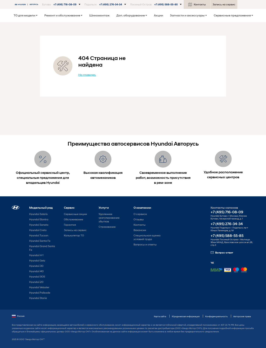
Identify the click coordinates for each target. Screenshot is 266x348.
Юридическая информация (186, 316)
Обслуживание (73, 219)
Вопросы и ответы (145, 244)
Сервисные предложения (233, 15)
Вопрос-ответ (222, 252)
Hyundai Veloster (39, 287)
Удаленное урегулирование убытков (109, 217)
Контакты (197, 4)
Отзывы (139, 219)
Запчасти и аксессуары (188, 15)
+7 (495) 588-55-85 (227, 236)
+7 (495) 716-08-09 (227, 212)
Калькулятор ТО (74, 235)
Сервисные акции (75, 214)
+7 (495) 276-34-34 (227, 224)
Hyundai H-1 (36, 255)
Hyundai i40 (36, 271)
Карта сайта (160, 316)
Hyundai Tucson (38, 235)
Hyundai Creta (38, 230)
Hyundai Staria (38, 297)
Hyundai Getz (37, 260)
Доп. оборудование (131, 15)
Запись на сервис (224, 4)
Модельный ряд (41, 207)
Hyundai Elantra (38, 219)
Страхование (107, 226)
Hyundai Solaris (38, 214)
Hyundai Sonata (38, 224)
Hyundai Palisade (39, 292)
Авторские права (242, 316)
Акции (158, 15)
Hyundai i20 (36, 281)
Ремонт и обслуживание (63, 15)
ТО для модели (25, 15)
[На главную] (27, 4)
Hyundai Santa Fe (39, 240)
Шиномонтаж (99, 15)
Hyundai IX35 (37, 276)
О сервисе (140, 214)
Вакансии (140, 230)
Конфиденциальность (216, 316)
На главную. (87, 74)
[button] (61, 4)
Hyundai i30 (36, 265)
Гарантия (70, 224)
